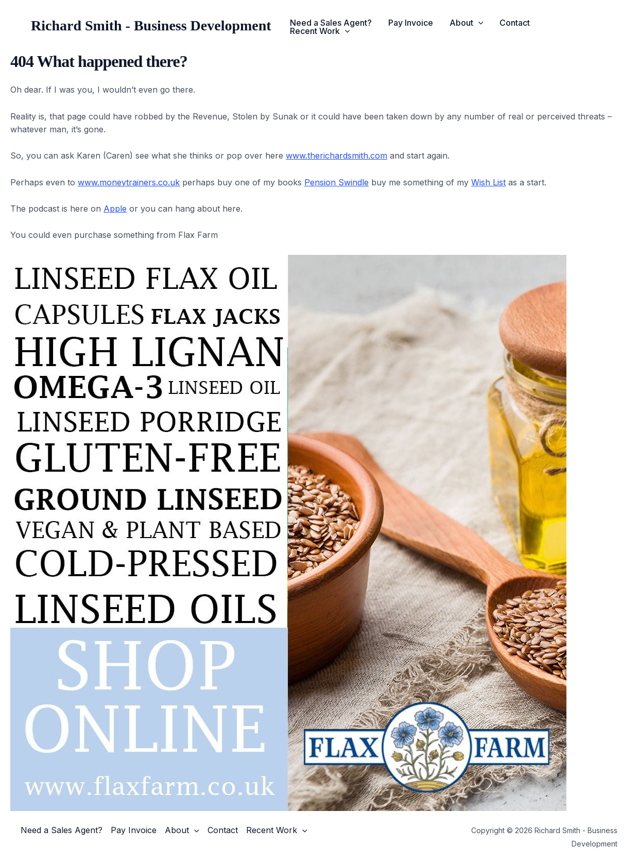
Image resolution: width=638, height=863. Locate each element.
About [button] (467, 23)
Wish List (488, 182)
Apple (115, 208)
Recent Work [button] (320, 31)
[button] (478, 23)
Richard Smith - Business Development (151, 25)
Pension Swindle (336, 182)
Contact (514, 23)
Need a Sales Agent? (331, 23)
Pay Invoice (410, 23)
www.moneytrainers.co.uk (129, 182)
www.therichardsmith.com (336, 155)
